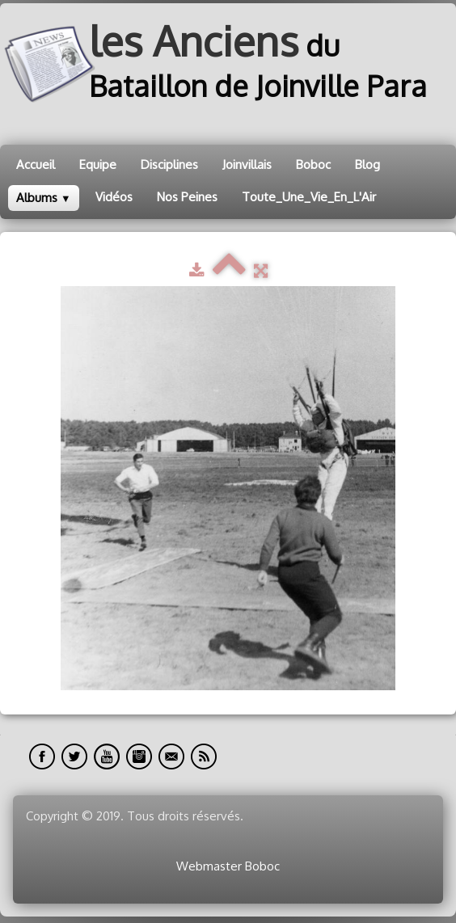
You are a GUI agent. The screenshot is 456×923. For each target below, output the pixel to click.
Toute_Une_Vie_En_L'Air (309, 196)
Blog (367, 164)
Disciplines (169, 164)
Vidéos (114, 196)
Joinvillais (247, 164)
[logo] (228, 64)
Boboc (313, 164)
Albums (43, 197)
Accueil (35, 164)
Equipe (97, 164)
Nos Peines (187, 196)
